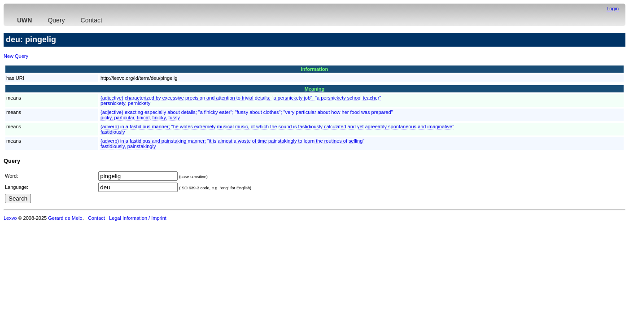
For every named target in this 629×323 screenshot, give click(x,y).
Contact (91, 20)
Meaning (315, 89)
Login (613, 8)
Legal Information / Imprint (137, 218)
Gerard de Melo (65, 218)
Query (56, 20)
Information (314, 69)
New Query (16, 56)
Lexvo (10, 218)
